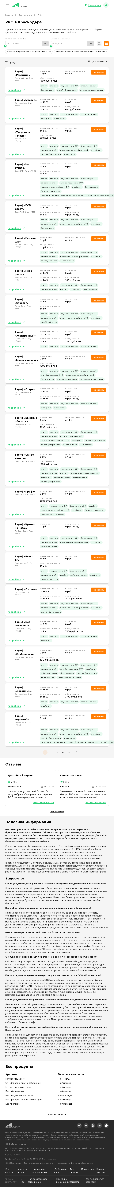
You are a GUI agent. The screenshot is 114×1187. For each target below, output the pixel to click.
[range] (27, 43)
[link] (79, 1125)
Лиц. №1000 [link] (30, 171)
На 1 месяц (63, 1078)
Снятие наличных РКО (15, 39)
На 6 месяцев (65, 1099)
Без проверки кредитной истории (23, 1099)
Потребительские (15, 1078)
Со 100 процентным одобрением (23, 1083)
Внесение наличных (60, 39)
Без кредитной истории (18, 1087)
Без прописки (12, 1103)
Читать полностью (43, 802)
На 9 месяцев (65, 1103)
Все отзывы (57, 811)
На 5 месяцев (65, 1095)
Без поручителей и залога (19, 1095)
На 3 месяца (64, 1087)
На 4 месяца (64, 1091)
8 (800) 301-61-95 (12, 1155)
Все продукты (25, 15)
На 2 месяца (64, 1083)
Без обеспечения (14, 1091)
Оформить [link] (99, 72)
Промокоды (87, 1169)
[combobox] (97, 61)
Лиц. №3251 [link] (30, 212)
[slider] (27, 45)
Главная (9, 15)
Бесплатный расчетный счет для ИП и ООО (29, 51)
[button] (7, 5)
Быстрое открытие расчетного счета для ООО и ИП (81, 51)
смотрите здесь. (82, 1140)
